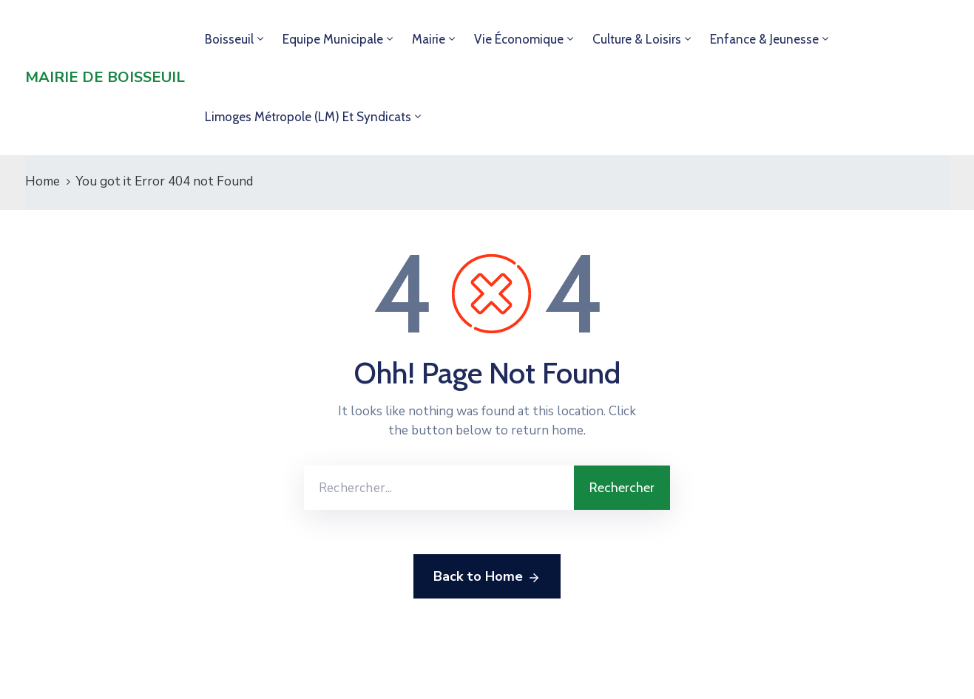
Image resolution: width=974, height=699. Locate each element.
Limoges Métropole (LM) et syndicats (308, 116)
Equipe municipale (333, 39)
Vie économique (519, 39)
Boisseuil (229, 39)
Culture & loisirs (636, 39)
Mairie (428, 39)
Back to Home (487, 577)
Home (42, 181)
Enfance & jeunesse (764, 39)
